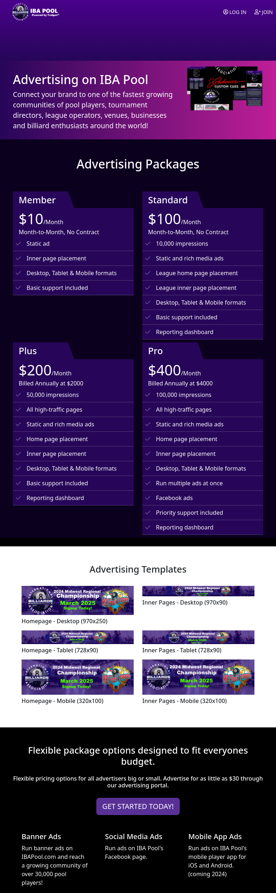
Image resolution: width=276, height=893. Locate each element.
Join (263, 12)
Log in (235, 12)
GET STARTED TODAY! (138, 806)
